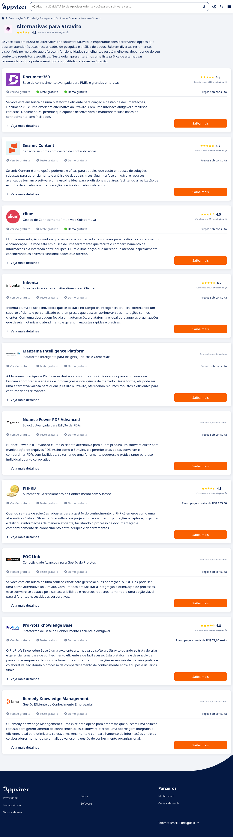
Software (86, 803)
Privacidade (10, 798)
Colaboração (16, 18)
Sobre (84, 796)
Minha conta (166, 796)
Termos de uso (12, 812)
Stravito (63, 18)
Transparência (12, 805)
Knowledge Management (41, 18)
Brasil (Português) (185, 823)
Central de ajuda (168, 803)
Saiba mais (200, 123)
